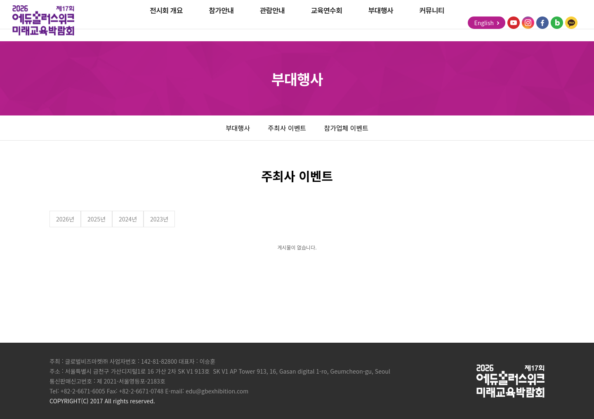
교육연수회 (326, 22)
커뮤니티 (432, 22)
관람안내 (272, 22)
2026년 (65, 219)
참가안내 (221, 22)
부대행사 (380, 22)
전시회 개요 (166, 22)
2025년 (96, 219)
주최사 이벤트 (287, 128)
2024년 (128, 219)
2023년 (159, 219)
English (486, 23)
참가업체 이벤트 (346, 128)
